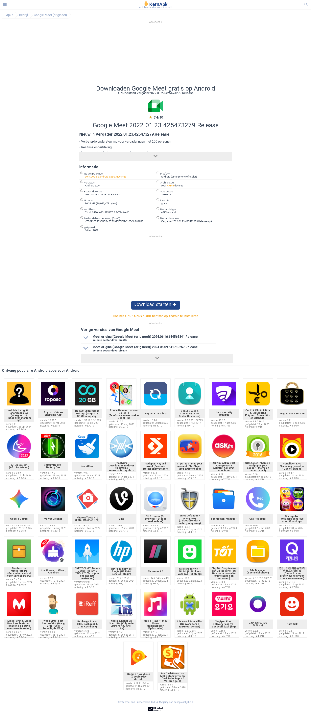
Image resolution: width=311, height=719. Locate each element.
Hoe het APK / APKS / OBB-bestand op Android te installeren (155, 316)
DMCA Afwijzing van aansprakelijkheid (172, 702)
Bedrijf (23, 15)
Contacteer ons (126, 702)
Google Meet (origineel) (50, 15)
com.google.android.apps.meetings (105, 176)
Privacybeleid (143, 702)
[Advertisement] (179, 55)
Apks (9, 15)
